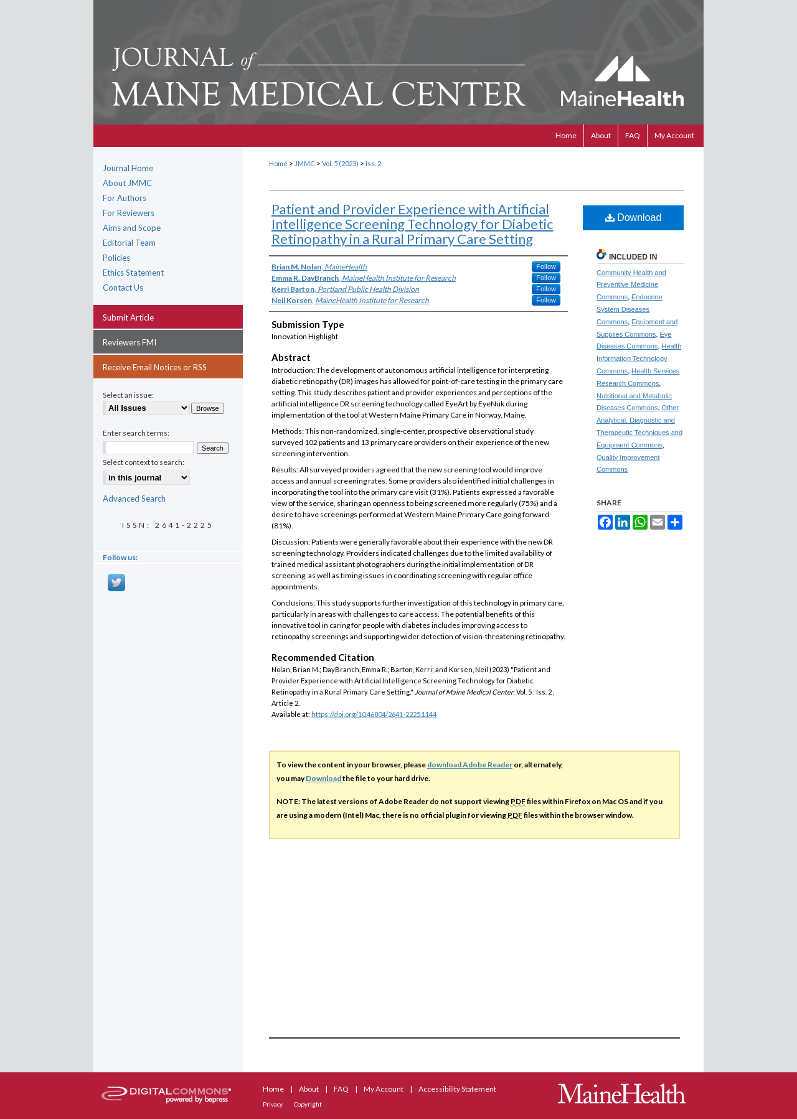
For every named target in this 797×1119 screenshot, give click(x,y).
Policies (116, 258)
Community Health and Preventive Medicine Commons (631, 285)
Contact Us (123, 288)
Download (633, 217)
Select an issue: (128, 395)
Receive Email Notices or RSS (155, 367)
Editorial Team (129, 243)
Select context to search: (143, 462)
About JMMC (127, 183)
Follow (546, 266)
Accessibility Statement (457, 1088)
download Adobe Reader (469, 764)
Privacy (273, 1104)
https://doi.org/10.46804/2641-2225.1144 (373, 714)
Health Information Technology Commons (639, 358)
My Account (384, 1088)
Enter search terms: (136, 433)
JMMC (305, 163)
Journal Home (128, 168)
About (309, 1088)
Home (278, 163)
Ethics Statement (133, 273)
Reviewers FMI (129, 342)
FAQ (342, 1088)
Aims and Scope (132, 228)
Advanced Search (134, 498)
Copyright (308, 1104)
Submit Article (128, 317)
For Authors (124, 198)
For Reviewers (128, 213)
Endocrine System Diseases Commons (630, 309)
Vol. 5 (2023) (340, 163)
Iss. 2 (373, 163)
